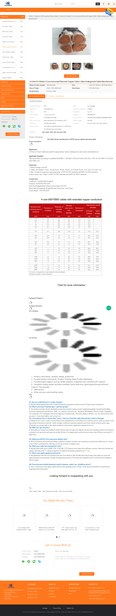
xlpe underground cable (50, 491)
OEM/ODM (72, 591)
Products (12, 17)
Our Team (52, 596)
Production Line (75, 588)
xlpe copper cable (35, 491)
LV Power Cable (13, 27)
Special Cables (13, 78)
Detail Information (36, 96)
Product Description (56, 96)
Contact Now (71, 76)
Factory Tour (6, 86)
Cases (3, 102)
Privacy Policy (57, 608)
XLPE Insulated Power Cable (13, 47)
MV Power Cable (13, 32)
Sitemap (44, 608)
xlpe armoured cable (65, 491)
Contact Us (5, 94)
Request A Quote (7, 106)
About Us (4, 82)
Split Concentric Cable (13, 73)
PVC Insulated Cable (13, 52)
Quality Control (7, 90)
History (51, 591)
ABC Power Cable (13, 57)
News (9, 10)
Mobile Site (70, 608)
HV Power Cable (13, 37)
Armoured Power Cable (13, 21)
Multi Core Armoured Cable (13, 42)
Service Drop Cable (13, 62)
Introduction (54, 588)
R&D (70, 594)
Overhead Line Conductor (13, 67)
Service (51, 594)
